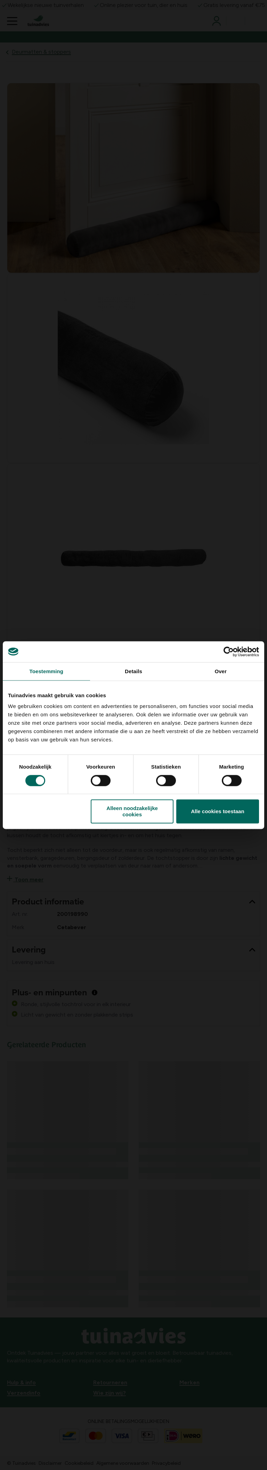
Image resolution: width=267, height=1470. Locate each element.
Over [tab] (221, 671)
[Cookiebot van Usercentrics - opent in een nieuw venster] (228, 651)
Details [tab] (133, 671)
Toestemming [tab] (47, 671)
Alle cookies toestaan (217, 811)
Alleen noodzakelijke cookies (132, 811)
